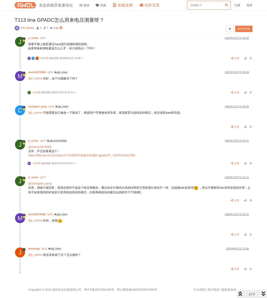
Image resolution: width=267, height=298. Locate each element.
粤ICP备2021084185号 (99, 289)
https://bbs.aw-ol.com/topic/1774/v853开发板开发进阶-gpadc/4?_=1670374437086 (81, 155)
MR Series (27, 27)
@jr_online (60, 72)
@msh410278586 (56, 141)
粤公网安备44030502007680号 (137, 289)
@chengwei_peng (40, 183)
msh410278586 (40, 72)
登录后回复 (244, 28)
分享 (235, 58)
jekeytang (37, 248)
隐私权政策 (229, 289)
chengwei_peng (41, 106)
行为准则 (199, 289)
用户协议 (213, 289)
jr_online (37, 38)
